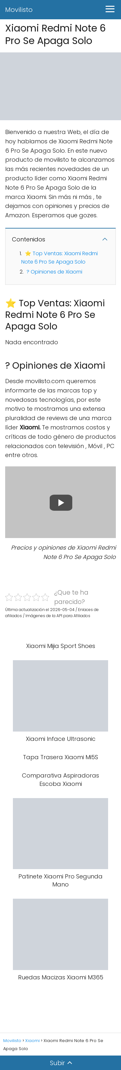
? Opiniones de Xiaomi (54, 271)
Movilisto (19, 9)
